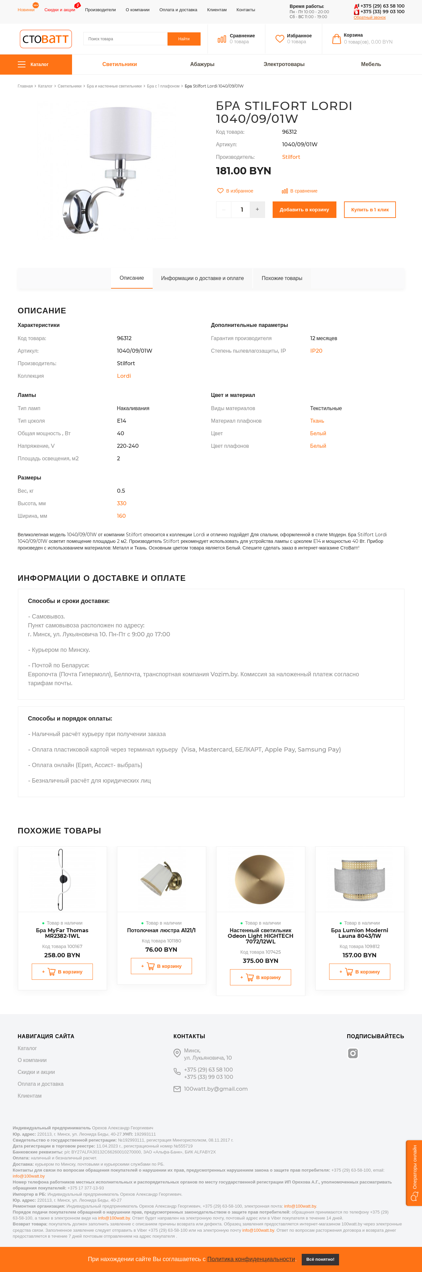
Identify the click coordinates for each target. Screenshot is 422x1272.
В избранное (235, 191)
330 (122, 503)
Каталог (33, 64)
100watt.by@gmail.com (216, 1089)
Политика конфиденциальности (251, 1259)
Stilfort (291, 157)
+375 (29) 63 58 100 (379, 6)
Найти (183, 38)
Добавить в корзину (304, 209)
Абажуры (202, 64)
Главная (25, 86)
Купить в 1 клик (370, 209)
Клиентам (217, 9)
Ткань (317, 421)
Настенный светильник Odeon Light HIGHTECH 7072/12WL (260, 936)
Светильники (119, 64)
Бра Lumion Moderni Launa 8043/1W (359, 933)
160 (121, 516)
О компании (137, 9)
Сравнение (242, 36)
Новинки (26, 9)
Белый (318, 433)
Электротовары (284, 64)
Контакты (246, 9)
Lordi (124, 376)
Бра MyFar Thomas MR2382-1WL (62, 933)
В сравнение (300, 191)
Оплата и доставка (178, 9)
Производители (100, 9)
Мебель (371, 64)
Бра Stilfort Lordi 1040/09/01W (214, 86)
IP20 (316, 351)
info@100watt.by (29, 1176)
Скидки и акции (59, 9)
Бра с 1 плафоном (163, 86)
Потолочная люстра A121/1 (161, 930)
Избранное (299, 36)
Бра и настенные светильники (114, 86)
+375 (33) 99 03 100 (379, 12)
